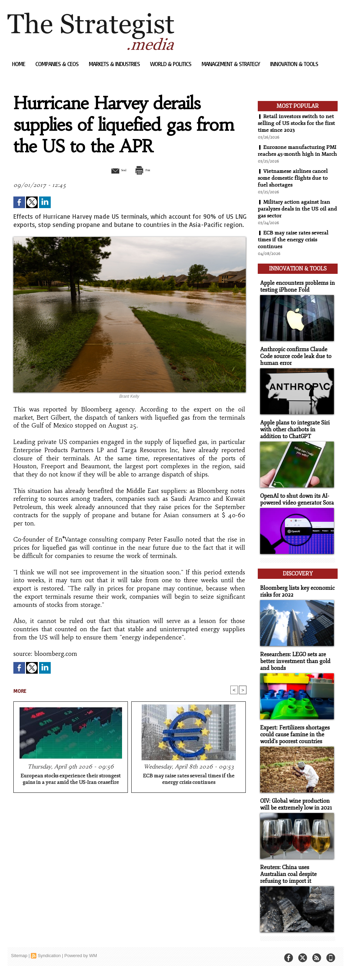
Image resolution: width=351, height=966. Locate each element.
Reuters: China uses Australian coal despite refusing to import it (296, 869)
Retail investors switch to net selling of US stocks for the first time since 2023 (297, 123)
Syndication (49, 950)
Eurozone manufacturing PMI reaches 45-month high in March (295, 154)
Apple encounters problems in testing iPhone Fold (295, 290)
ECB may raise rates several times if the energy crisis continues (188, 779)
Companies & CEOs (57, 63)
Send (113, 170)
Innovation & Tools (294, 63)
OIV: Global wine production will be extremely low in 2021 (294, 800)
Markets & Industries (115, 63)
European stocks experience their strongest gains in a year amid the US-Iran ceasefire (71, 779)
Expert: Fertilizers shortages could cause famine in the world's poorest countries (292, 731)
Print (147, 170)
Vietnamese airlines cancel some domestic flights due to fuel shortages (294, 185)
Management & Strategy (231, 63)
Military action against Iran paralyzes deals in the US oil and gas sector (294, 215)
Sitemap (19, 950)
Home (19, 63)
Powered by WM (80, 950)
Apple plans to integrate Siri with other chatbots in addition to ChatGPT (296, 432)
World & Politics (171, 63)
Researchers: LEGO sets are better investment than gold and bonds (293, 659)
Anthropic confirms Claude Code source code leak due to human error (293, 360)
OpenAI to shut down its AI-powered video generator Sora (295, 501)
